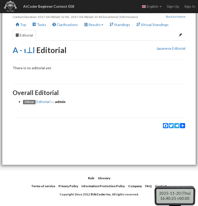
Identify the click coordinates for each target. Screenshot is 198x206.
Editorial (24, 35)
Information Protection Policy (103, 186)
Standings (120, 24)
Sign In (189, 6)
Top (20, 24)
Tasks (39, 24)
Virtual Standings (152, 24)
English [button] (152, 6)
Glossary (104, 178)
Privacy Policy (68, 186)
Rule (91, 178)
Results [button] (93, 24)
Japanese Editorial (170, 48)
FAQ (148, 186)
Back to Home (175, 17)
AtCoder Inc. (102, 194)
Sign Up (173, 6)
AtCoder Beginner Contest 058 (48, 6)
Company (135, 186)
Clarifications (65, 24)
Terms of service (43, 186)
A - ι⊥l (24, 50)
